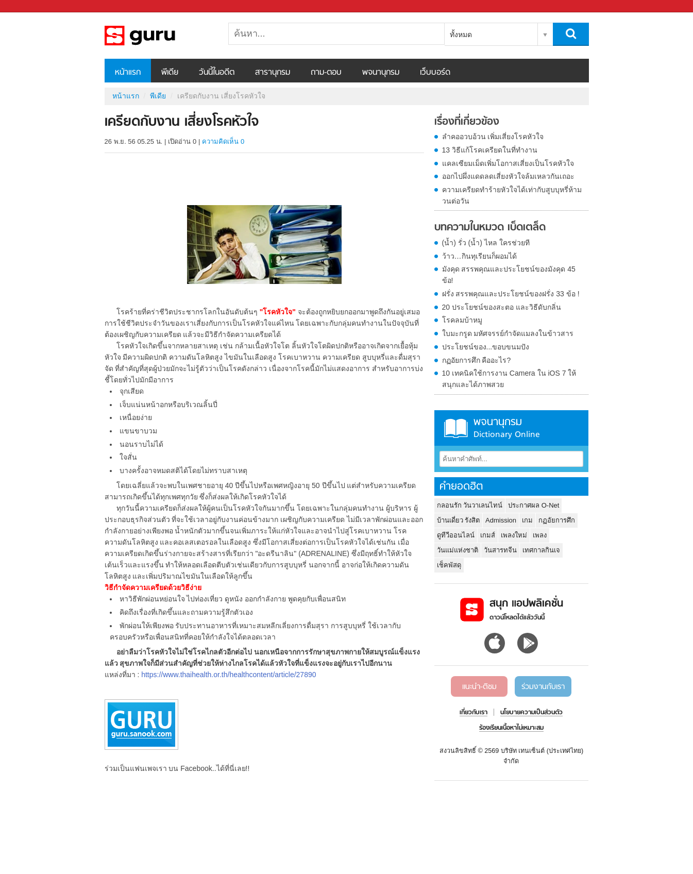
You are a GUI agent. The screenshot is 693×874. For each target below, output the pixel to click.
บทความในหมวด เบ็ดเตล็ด (490, 227)
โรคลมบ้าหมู (462, 320)
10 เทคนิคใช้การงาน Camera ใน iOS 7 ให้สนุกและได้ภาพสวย (509, 379)
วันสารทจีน (500, 550)
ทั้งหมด (461, 34)
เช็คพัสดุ (449, 565)
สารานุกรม (272, 72)
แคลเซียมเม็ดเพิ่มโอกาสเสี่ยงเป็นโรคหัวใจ (508, 163)
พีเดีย (169, 72)
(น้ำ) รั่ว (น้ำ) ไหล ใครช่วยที (486, 243)
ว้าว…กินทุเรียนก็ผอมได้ (479, 256)
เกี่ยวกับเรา (473, 713)
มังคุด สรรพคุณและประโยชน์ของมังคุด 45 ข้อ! (509, 274)
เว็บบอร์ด (435, 72)
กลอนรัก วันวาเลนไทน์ (470, 505)
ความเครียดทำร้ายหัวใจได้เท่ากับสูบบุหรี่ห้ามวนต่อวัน (512, 195)
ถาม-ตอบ (326, 72)
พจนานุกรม (380, 72)
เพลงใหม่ (514, 535)
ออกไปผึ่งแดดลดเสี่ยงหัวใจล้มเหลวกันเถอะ (508, 176)
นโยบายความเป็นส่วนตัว (531, 713)
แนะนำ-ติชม (479, 687)
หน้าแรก (128, 72)
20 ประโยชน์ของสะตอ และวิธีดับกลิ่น (501, 307)
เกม (527, 520)
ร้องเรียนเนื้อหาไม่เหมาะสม (511, 728)
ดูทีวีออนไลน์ (456, 535)
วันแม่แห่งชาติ (457, 550)
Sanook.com (31, 6)
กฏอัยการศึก (556, 520)
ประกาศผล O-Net (533, 505)
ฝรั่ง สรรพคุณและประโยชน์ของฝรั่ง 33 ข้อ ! (511, 294)
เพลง (540, 535)
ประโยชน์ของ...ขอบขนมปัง (486, 347)
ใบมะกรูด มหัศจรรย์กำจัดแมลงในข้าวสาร (508, 333)
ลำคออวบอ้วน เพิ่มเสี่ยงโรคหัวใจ (493, 136)
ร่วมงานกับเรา (543, 687)
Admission (500, 520)
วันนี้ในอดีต (216, 72)
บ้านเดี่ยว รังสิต (458, 520)
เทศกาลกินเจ (541, 550)
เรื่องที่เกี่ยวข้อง (466, 122)
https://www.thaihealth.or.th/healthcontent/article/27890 (228, 674)
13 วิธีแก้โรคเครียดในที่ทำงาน (489, 150)
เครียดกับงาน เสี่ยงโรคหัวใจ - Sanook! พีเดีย (159, 35)
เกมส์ (487, 535)
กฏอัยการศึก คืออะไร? (476, 360)
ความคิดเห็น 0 (223, 141)
